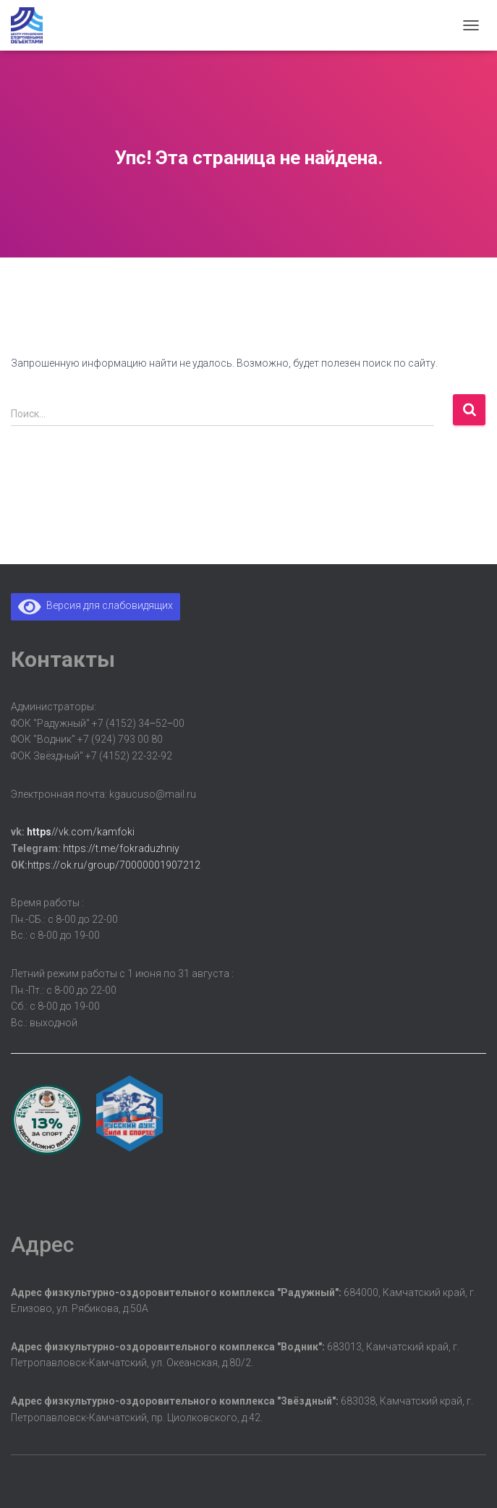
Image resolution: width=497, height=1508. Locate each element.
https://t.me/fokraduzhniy (121, 848)
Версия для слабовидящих (95, 605)
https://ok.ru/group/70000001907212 (113, 865)
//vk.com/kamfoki (81, 832)
